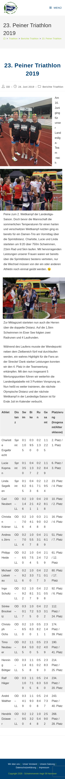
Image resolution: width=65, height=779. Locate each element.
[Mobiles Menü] (55, 7)
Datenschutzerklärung (26, 767)
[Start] (4, 38)
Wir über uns (14, 764)
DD (8, 86)
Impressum (44, 767)
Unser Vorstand (30, 764)
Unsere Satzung (47, 764)
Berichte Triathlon (52, 86)
